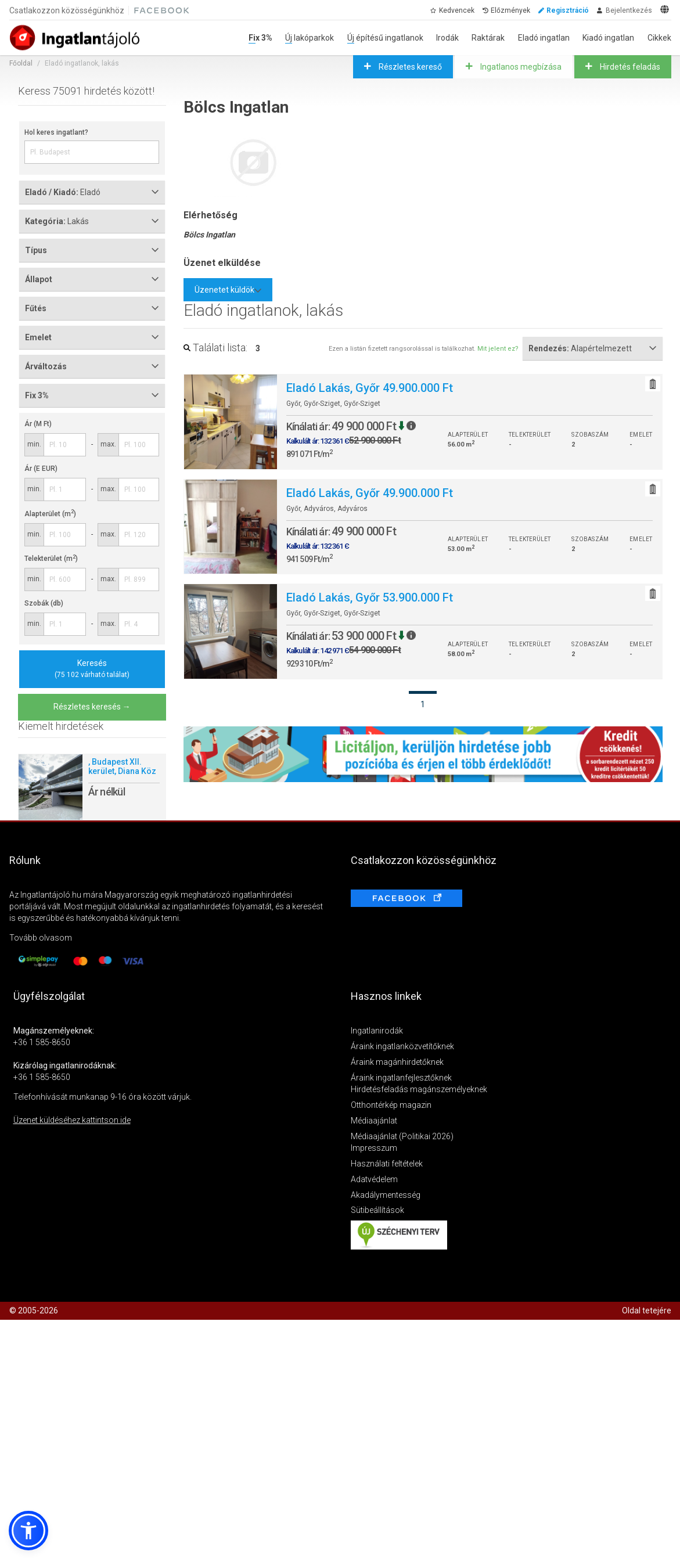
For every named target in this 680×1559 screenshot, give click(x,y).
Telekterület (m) (51, 559)
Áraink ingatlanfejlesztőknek (401, 1077)
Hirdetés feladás (629, 66)
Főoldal (21, 63)
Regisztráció (567, 10)
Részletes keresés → (92, 706)
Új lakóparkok (309, 37)
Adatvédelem (374, 1179)
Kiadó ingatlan (608, 37)
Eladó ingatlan (544, 37)
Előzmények (510, 10)
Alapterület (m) (50, 514)
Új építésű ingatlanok (385, 37)
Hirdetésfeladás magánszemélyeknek (419, 1089)
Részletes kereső (409, 66)
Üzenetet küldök (228, 289)
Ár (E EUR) (40, 469)
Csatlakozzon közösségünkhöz (66, 10)
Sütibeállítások (377, 1210)
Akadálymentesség (385, 1195)
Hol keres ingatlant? (56, 132)
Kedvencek (456, 10)
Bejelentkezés (629, 10)
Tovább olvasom (40, 937)
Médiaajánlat (374, 1120)
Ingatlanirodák (377, 1030)
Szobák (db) (43, 603)
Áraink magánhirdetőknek (397, 1062)
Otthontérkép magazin (391, 1105)
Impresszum (374, 1148)
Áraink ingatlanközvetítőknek (402, 1046)
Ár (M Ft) (38, 424)
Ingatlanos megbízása (520, 66)
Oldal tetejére (646, 1310)
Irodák (447, 37)
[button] (28, 1530)
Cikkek (659, 37)
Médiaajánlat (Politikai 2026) (402, 1136)
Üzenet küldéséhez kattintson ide (72, 1120)
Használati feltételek (387, 1163)
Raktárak (488, 37)
